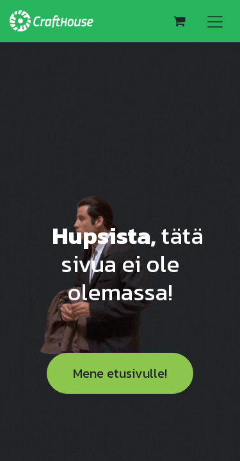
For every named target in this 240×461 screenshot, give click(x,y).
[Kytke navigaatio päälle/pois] (215, 21)
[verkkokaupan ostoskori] (179, 21)
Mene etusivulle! (120, 373)
